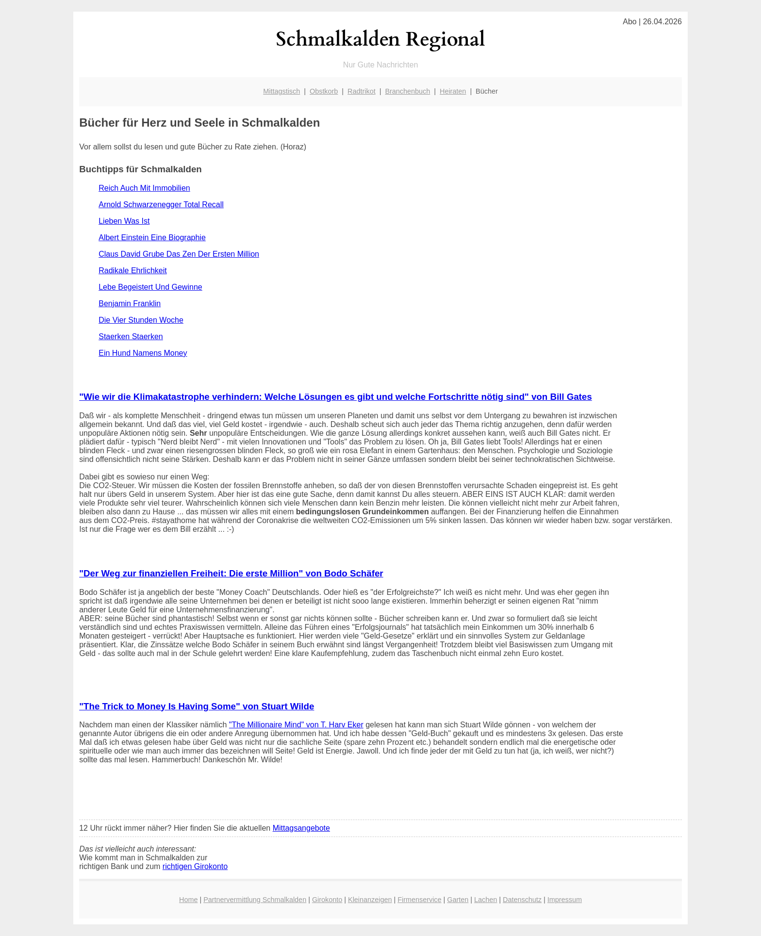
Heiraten (453, 91)
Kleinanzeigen (370, 899)
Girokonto (327, 899)
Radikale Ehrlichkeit (133, 270)
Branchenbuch (407, 91)
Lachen (485, 899)
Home (188, 899)
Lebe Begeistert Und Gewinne (150, 287)
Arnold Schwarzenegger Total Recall (161, 204)
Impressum (564, 899)
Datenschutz (522, 899)
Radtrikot (361, 91)
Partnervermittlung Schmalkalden (254, 899)
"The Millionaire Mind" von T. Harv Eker (296, 725)
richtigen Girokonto (195, 866)
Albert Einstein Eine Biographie (152, 237)
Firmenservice (419, 899)
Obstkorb (324, 91)
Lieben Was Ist (124, 221)
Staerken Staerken (131, 336)
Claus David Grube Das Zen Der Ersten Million (179, 254)
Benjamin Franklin (130, 303)
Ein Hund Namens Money (143, 353)
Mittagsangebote (301, 828)
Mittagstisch (281, 91)
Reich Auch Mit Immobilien (144, 188)
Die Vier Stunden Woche (141, 320)
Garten (457, 899)
